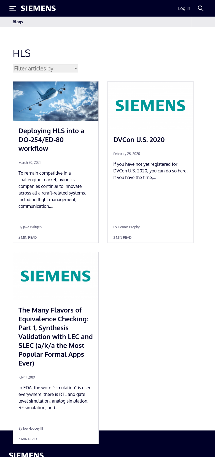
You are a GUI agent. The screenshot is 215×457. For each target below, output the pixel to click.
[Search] (200, 8)
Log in (184, 8)
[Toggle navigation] (196, 22)
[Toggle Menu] (13, 8)
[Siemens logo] (38, 8)
